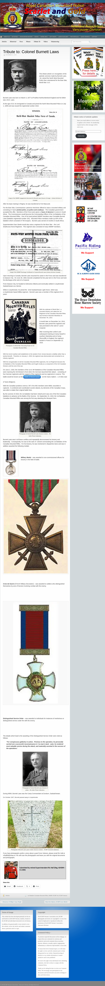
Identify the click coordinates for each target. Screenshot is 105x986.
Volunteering (55, 41)
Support (94, 36)
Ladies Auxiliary (63, 36)
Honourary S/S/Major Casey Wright (12, 902)
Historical (13, 41)
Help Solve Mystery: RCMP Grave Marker (56, 902)
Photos (28, 41)
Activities (15, 36)
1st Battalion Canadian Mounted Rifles (38, 895)
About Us (7, 36)
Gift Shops (53, 36)
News (21, 41)
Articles (4, 41)
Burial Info (44, 36)
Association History (26, 36)
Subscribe (81, 136)
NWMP (50, 895)
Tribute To (37, 41)
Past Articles (74, 36)
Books (37, 36)
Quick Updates (85, 36)
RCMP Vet (56, 895)
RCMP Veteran (63, 895)
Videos (46, 41)
